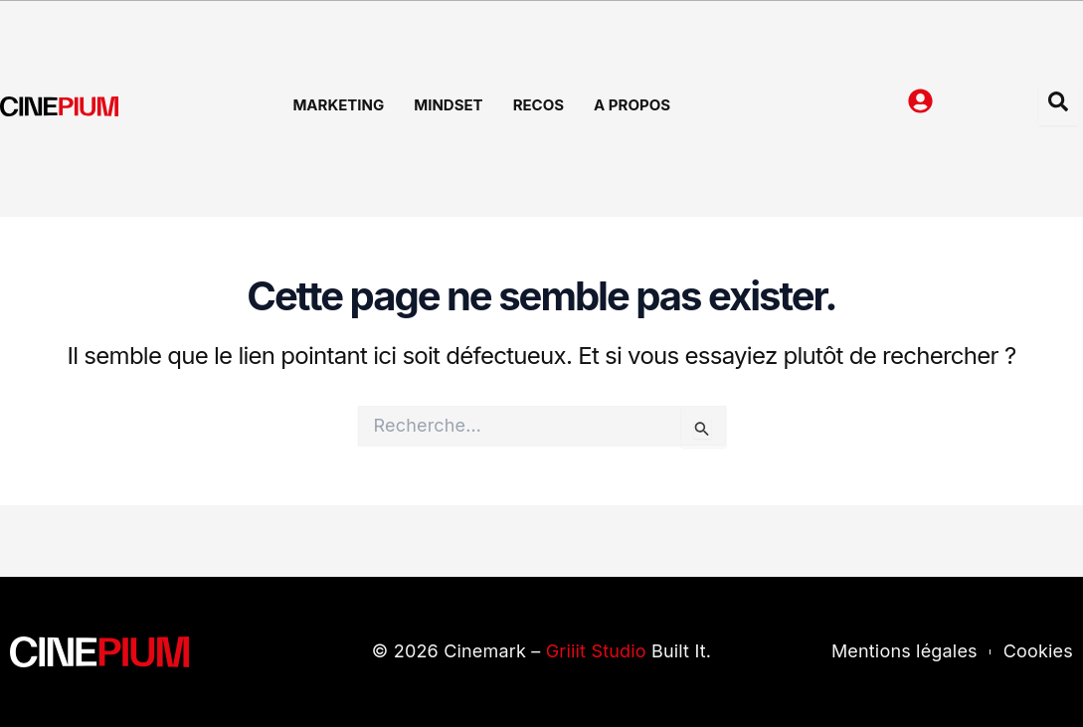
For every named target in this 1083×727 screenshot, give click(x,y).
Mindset (448, 104)
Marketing (338, 104)
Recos (538, 104)
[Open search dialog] (1058, 105)
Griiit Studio (596, 650)
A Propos (632, 104)
